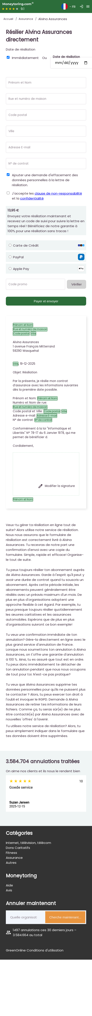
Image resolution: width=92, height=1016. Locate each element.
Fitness (11, 852)
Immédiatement (25, 57)
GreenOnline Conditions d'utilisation (34, 950)
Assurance (26, 19)
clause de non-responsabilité (58, 193)
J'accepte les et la (47, 196)
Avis (9, 890)
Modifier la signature (56, 486)
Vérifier (76, 284)
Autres (11, 862)
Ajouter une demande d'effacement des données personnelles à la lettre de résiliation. (45, 180)
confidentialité (32, 198)
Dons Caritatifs (18, 847)
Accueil (8, 19)
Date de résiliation (20, 49)
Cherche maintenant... (65, 917)
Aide (9, 885)
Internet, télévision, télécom (28, 842)
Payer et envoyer (46, 301)
